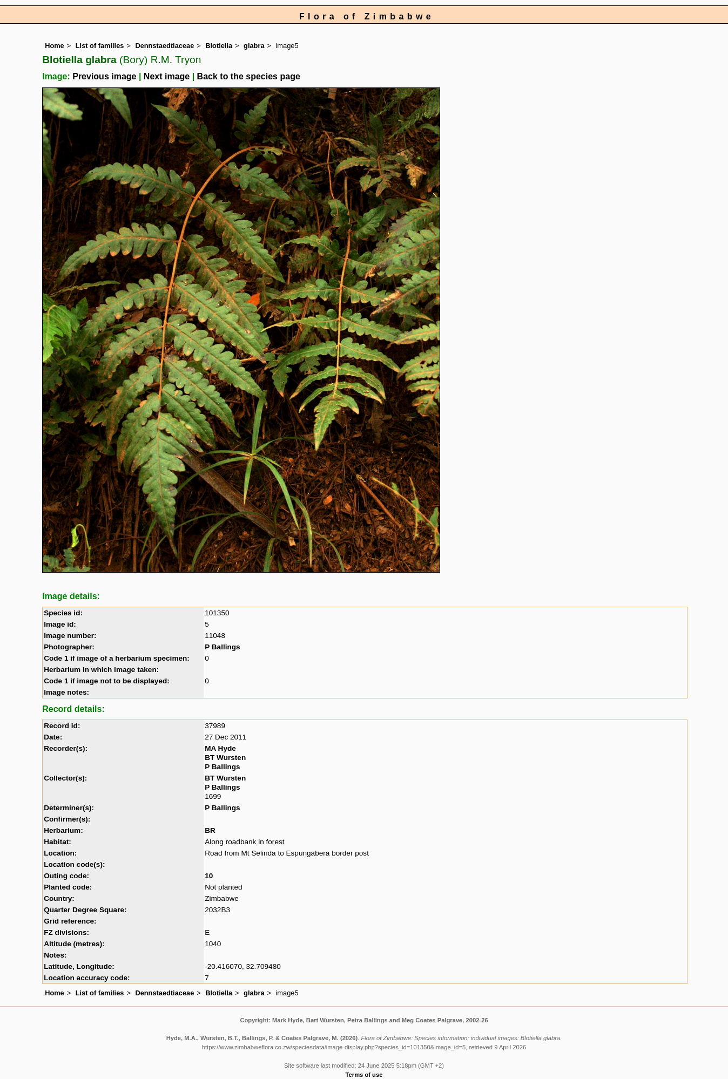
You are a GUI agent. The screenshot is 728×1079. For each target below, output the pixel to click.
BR (210, 830)
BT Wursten (225, 758)
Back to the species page (248, 76)
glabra (254, 46)
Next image (167, 76)
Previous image (104, 76)
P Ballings (222, 647)
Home (54, 46)
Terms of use (364, 1074)
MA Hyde (220, 748)
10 (209, 876)
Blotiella (218, 46)
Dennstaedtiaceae (164, 46)
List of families (100, 46)
